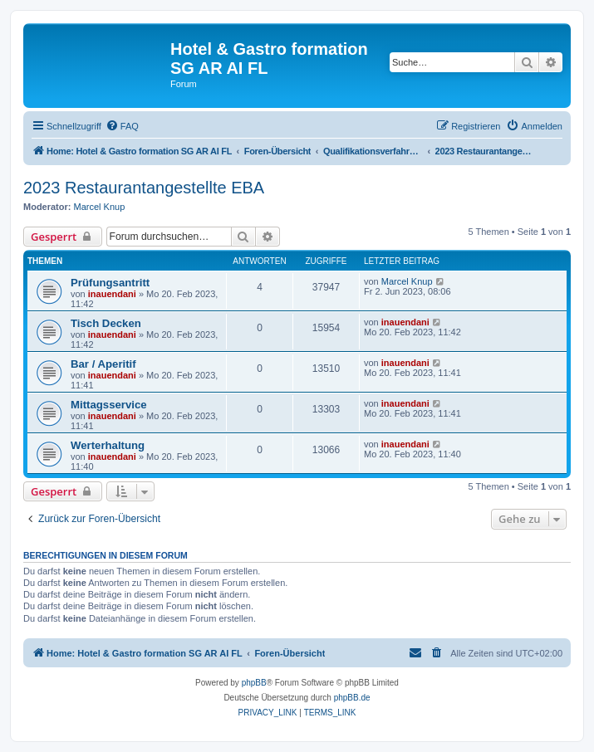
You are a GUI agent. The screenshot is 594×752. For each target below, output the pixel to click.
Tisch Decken (106, 323)
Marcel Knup (99, 207)
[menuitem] (122, 126)
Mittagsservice (109, 404)
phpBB (254, 682)
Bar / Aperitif (103, 364)
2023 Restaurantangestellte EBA (143, 187)
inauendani (112, 294)
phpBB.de (352, 697)
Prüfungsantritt (110, 282)
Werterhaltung (108, 445)
